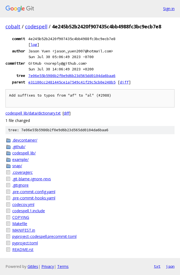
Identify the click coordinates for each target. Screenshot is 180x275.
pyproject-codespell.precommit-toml (44, 236)
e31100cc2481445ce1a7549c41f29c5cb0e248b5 (71, 82)
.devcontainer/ (24, 140)
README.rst (22, 249)
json (170, 266)
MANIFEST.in (23, 230)
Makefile (19, 223)
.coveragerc (22, 172)
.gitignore (20, 185)
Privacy (47, 266)
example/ (20, 159)
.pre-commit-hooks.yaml (33, 198)
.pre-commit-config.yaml (33, 191)
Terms (63, 266)
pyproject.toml (25, 243)
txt (157, 266)
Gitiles (33, 266)
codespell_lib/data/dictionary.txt (33, 113)
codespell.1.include (28, 210)
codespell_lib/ (24, 153)
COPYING (20, 217)
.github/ (18, 146)
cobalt (12, 26)
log (33, 44)
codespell (36, 26)
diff (124, 82)
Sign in (169, 8)
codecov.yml (23, 204)
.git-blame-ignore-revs (31, 178)
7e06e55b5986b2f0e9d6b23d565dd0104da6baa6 (71, 75)
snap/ (17, 165)
